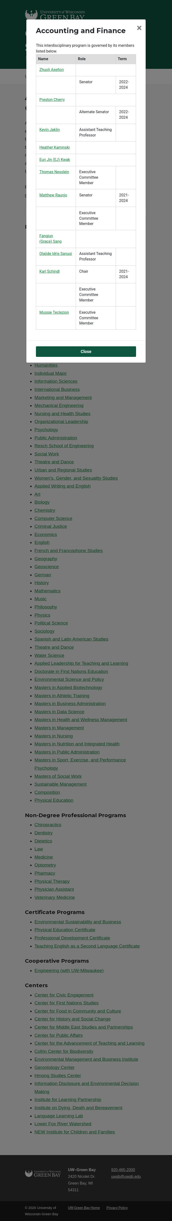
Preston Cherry (52, 99)
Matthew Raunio (53, 195)
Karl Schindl (50, 271)
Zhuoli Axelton (52, 69)
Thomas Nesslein (54, 172)
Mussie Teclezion (54, 312)
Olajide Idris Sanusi (56, 253)
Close (86, 351)
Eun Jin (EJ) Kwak (55, 159)
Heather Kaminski (55, 147)
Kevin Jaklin (50, 129)
